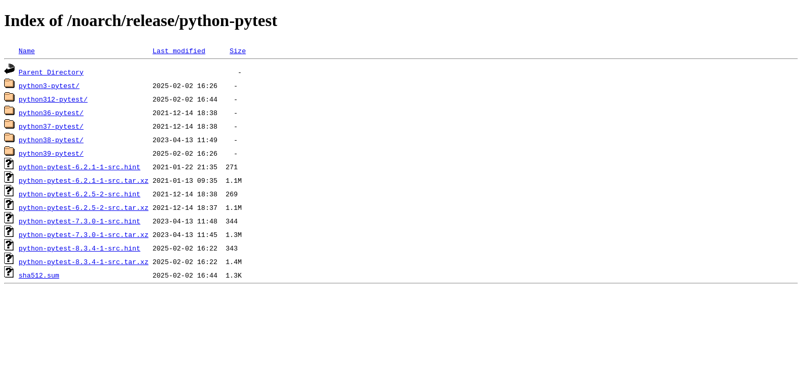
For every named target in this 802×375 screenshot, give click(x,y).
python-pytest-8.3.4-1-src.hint (79, 248)
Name (27, 50)
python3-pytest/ (49, 85)
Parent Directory (51, 72)
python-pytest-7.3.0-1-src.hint (79, 221)
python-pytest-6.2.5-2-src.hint (79, 193)
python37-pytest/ (51, 126)
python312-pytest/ (53, 99)
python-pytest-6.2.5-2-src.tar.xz (84, 207)
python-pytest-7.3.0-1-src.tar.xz (84, 234)
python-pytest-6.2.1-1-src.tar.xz (84, 180)
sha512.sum (39, 275)
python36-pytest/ (51, 112)
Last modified (178, 50)
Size (237, 50)
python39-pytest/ (51, 153)
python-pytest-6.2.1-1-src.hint (79, 166)
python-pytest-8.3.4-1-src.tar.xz (84, 261)
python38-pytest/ (51, 139)
